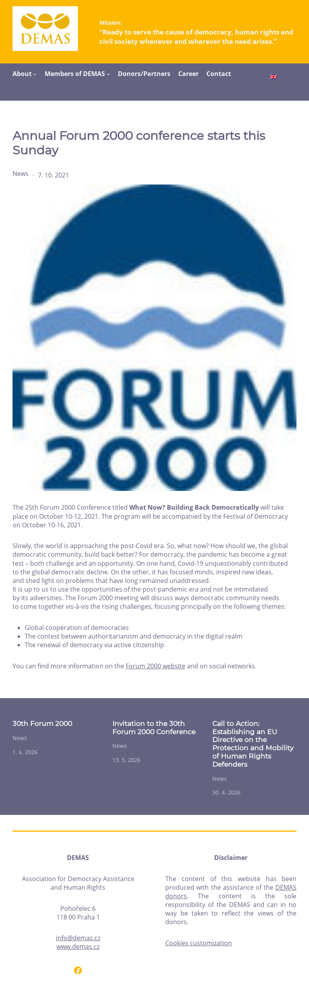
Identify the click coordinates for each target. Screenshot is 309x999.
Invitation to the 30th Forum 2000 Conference (153, 728)
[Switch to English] (273, 77)
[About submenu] (34, 74)
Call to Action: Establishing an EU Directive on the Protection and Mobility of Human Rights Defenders (252, 744)
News (21, 173)
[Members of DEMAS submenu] (108, 74)
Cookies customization (198, 943)
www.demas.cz (77, 946)
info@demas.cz (78, 938)
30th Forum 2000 (42, 724)
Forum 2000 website (155, 666)
